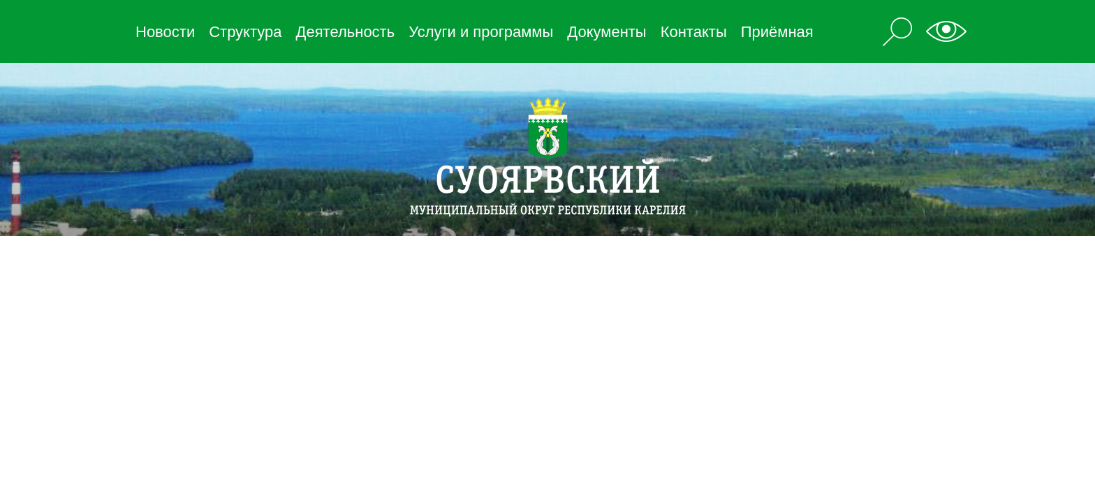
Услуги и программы (481, 32)
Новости (165, 32)
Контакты (694, 32)
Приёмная (777, 32)
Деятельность (345, 32)
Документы (606, 32)
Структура (245, 32)
